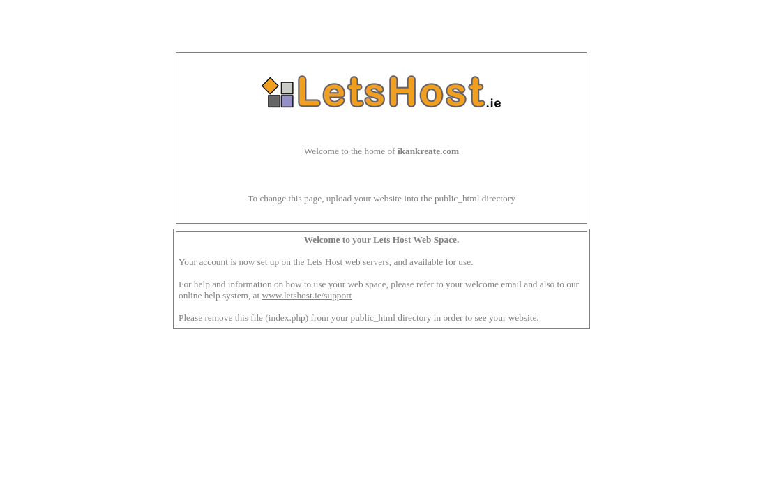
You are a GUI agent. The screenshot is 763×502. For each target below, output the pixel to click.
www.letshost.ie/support (307, 295)
